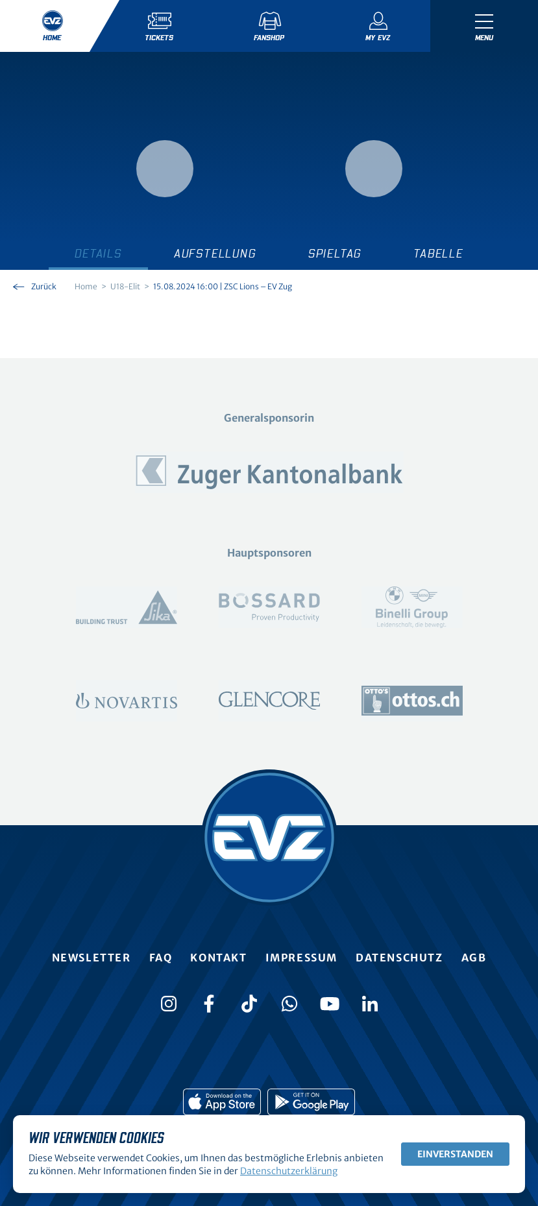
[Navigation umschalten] (484, 26)
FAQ (161, 957)
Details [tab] (98, 254)
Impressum (301, 957)
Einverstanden (455, 1154)
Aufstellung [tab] (215, 254)
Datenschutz (399, 957)
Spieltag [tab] (334, 254)
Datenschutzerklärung (288, 1171)
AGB (474, 957)
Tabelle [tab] (438, 254)
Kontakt (218, 957)
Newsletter (91, 957)
